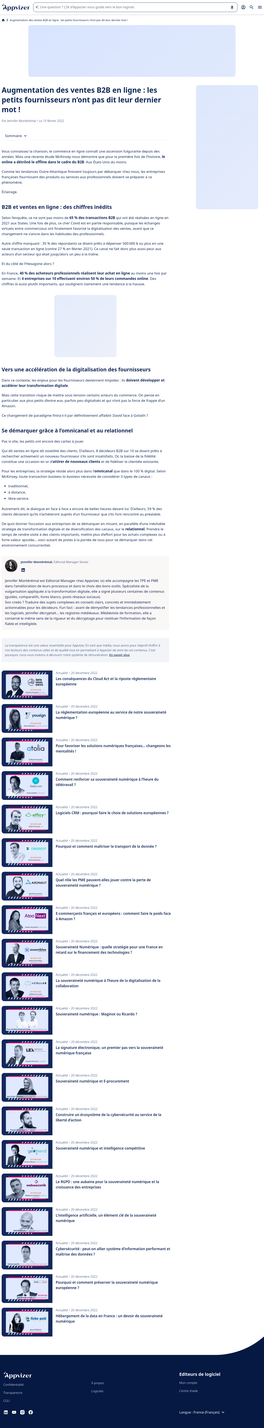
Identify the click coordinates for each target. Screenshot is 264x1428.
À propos (97, 1383)
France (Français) (209, 1412)
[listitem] (85, 602)
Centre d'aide (188, 1391)
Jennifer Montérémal (22, 121)
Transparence (12, 1393)
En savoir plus (119, 655)
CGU (6, 1401)
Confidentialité (13, 1384)
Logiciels (97, 1391)
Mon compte (188, 1383)
